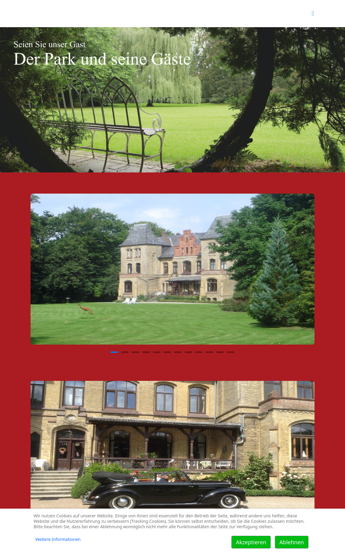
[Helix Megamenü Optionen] (313, 13)
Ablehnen (291, 542)
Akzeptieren (251, 542)
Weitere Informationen (58, 539)
